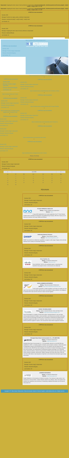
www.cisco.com (52, 262)
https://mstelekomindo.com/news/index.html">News (34, 132)
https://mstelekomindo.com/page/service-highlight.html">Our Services (44, 75)
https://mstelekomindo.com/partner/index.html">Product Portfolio (34, 100)
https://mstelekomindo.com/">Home (10, 94)
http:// (52, 212)
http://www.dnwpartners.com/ (52, 237)
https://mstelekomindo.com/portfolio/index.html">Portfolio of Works (34, 85)
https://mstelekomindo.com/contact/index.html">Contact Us (34, 116)
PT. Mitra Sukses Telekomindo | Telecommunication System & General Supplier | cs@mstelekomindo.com (33, 391)
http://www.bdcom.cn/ (52, 341)
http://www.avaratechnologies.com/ (52, 312)
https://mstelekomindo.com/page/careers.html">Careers (34, 147)
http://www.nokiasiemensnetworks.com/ (52, 286)
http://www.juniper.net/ (52, 376)
